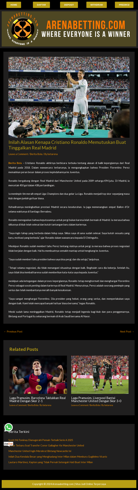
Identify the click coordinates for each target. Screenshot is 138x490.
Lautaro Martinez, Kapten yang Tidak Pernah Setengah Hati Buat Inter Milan (50, 462)
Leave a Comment (18, 154)
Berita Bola (36, 154)
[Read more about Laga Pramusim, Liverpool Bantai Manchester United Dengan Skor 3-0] (100, 375)
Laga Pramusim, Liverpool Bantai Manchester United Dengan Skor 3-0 (96, 399)
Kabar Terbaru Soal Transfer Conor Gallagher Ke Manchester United (46, 445)
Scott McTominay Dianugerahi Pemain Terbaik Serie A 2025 (40, 440)
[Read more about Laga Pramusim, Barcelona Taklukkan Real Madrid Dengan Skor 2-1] (38, 375)
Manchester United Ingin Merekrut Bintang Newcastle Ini (39, 451)
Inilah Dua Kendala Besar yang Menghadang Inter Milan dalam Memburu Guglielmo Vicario (57, 457)
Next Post (127, 331)
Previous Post (13, 331)
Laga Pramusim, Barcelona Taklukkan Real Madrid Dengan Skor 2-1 (37, 399)
